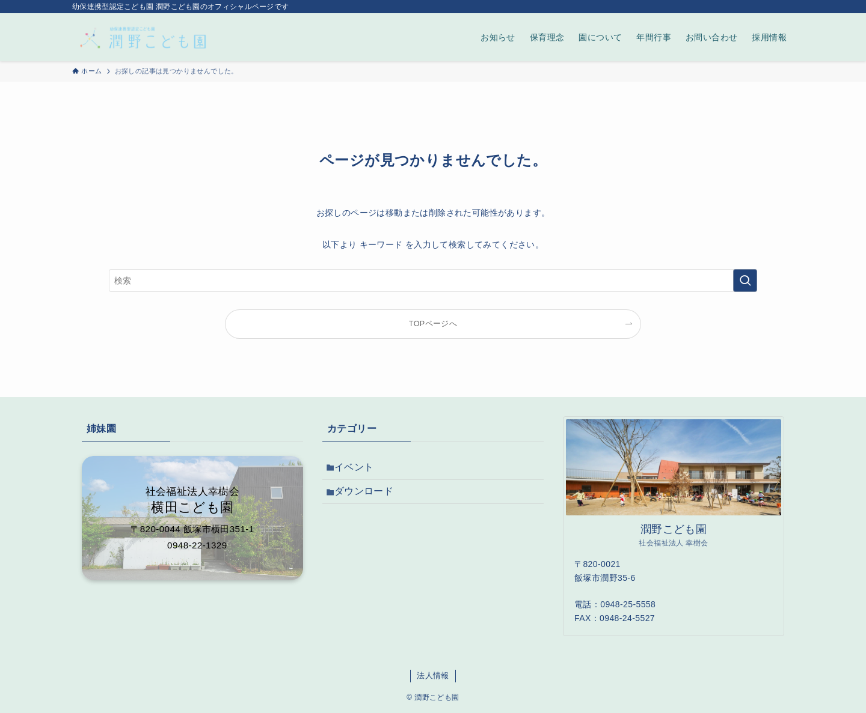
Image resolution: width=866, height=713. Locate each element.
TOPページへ (433, 324)
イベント (359, 469)
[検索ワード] (433, 280)
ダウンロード (368, 498)
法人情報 (433, 675)
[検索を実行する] (745, 280)
